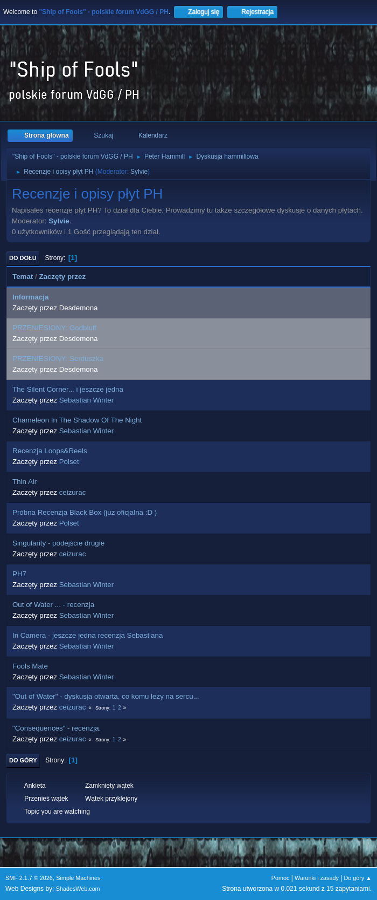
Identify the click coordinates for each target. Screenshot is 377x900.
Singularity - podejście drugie (58, 543)
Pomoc (280, 878)
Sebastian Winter (86, 400)
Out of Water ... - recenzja (53, 605)
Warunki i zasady (317, 878)
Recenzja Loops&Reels (49, 451)
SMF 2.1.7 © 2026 (29, 878)
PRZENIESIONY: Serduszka (57, 358)
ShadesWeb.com (78, 888)
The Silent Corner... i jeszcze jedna (67, 389)
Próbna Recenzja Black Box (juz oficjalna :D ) (84, 512)
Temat (22, 276)
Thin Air (24, 482)
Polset (69, 462)
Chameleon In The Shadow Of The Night (77, 420)
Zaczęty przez (62, 276)
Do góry (23, 760)
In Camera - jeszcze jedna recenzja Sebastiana (87, 635)
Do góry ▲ (358, 878)
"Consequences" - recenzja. (56, 728)
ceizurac (72, 492)
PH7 (19, 574)
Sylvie (139, 171)
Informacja (30, 297)
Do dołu (23, 258)
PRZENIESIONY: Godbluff (54, 328)
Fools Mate (30, 666)
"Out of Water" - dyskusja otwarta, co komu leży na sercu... (105, 696)
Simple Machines (78, 878)
